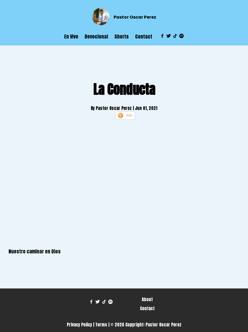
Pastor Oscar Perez (135, 17)
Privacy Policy (79, 324)
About (147, 299)
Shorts (121, 36)
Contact (143, 36)
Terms (101, 324)
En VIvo (71, 36)
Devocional (96, 36)
